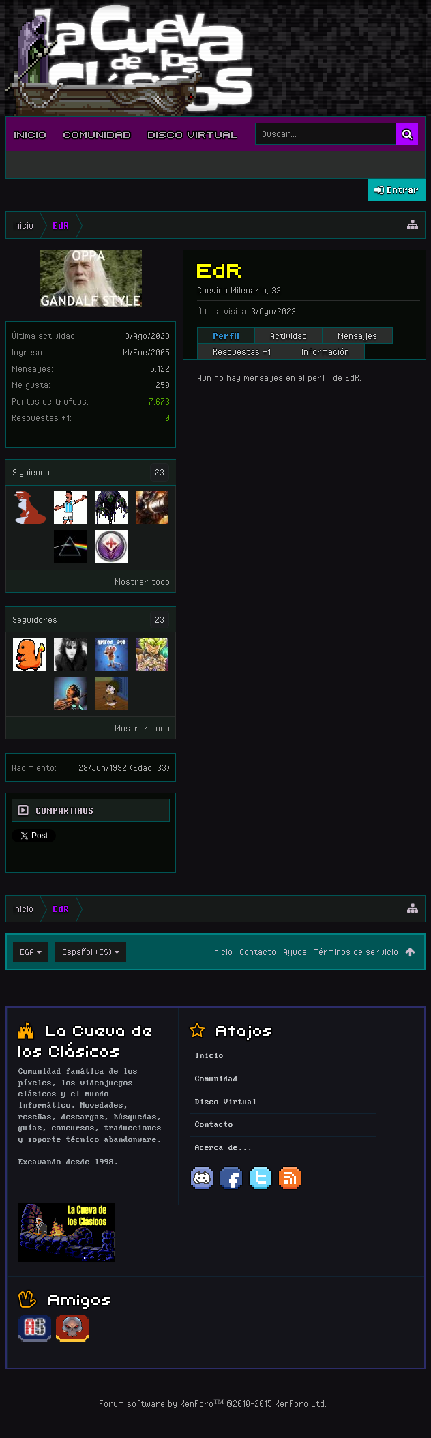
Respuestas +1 (242, 351)
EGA (27, 951)
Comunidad (97, 133)
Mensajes (357, 335)
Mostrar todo (142, 581)
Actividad (288, 335)
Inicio (30, 133)
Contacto (257, 951)
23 (159, 472)
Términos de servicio (356, 951)
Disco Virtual (193, 133)
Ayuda (295, 951)
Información (325, 351)
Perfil (226, 335)
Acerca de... (223, 1148)
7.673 (159, 401)
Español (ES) (87, 951)
